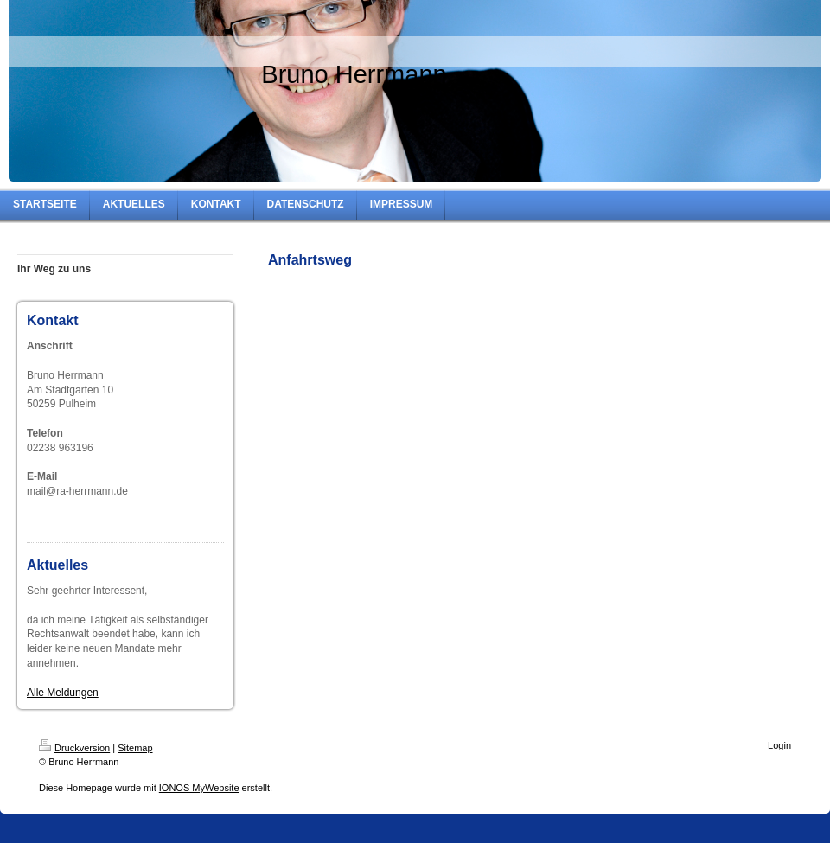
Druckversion (74, 748)
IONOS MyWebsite (199, 787)
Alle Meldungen (63, 693)
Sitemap (135, 748)
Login (779, 745)
